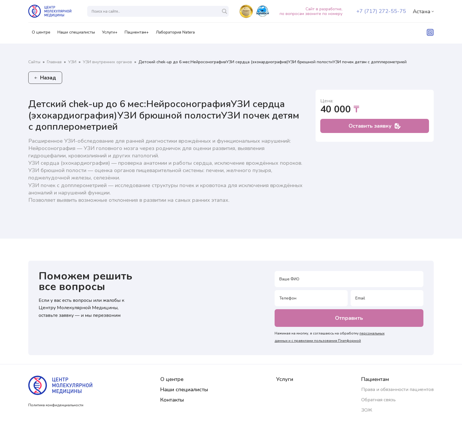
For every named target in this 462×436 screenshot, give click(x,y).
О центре (41, 34)
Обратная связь (378, 400)
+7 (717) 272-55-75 (381, 11)
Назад (45, 77)
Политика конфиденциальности (55, 405)
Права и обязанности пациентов (397, 389)
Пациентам (375, 379)
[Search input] (155, 11)
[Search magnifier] (224, 11)
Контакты (172, 399)
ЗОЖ (366, 410)
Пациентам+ (136, 34)
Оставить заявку (375, 125)
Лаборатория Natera (175, 34)
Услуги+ (109, 34)
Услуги (284, 379)
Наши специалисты (76, 34)
